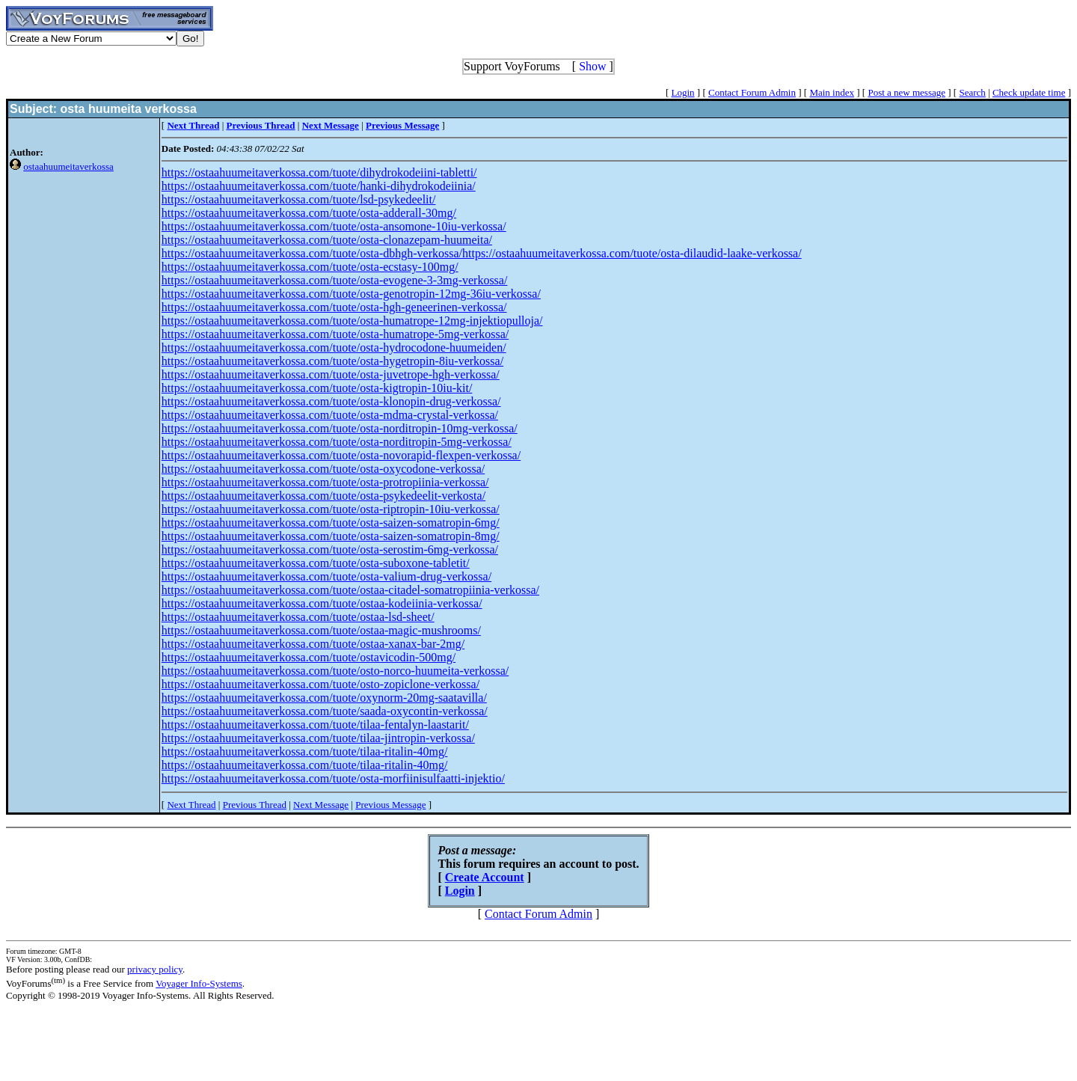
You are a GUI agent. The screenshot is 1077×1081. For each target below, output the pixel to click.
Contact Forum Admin (752, 92)
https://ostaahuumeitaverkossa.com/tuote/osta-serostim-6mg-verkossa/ (330, 549)
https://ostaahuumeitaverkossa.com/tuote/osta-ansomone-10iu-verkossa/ (334, 226)
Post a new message (906, 92)
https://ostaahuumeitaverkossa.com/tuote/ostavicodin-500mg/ (308, 657)
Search (972, 92)
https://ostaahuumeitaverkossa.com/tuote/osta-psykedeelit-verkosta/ (323, 495)
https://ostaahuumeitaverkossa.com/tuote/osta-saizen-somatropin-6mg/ (331, 522)
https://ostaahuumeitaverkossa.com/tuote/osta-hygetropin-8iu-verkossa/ (332, 361)
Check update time (1028, 92)
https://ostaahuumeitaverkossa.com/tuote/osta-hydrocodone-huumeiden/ (334, 347)
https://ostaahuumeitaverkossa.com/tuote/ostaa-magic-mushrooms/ (321, 630)
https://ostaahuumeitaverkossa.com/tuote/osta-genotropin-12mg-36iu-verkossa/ (351, 293)
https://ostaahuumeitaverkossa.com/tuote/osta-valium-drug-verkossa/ (326, 576)
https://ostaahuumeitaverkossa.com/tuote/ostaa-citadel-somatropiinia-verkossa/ (350, 590)
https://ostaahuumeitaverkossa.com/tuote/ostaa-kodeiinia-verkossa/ (322, 603)
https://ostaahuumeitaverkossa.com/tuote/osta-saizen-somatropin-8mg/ (331, 536)
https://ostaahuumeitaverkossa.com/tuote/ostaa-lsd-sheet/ (298, 616)
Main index (831, 92)
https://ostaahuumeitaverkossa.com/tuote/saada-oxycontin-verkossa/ (325, 711)
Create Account (484, 877)
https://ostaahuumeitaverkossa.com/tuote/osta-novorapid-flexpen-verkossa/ (341, 455)
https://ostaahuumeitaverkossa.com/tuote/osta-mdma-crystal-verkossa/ (330, 414)
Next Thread (191, 804)
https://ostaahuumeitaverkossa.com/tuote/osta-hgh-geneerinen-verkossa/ (334, 307)
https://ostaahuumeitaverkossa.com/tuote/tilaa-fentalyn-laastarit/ (315, 724)
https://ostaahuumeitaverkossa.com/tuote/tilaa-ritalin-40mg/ (305, 751)
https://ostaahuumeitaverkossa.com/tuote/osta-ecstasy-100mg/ (310, 266)
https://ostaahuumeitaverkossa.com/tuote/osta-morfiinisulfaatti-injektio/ (333, 778)
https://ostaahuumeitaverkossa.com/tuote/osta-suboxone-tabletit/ (316, 563)
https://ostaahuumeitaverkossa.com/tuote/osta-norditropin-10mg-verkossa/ (340, 428)
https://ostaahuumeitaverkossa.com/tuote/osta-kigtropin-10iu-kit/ (317, 388)
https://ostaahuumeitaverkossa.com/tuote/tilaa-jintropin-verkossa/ (318, 738)
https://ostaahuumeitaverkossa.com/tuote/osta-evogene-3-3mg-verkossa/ (335, 280)
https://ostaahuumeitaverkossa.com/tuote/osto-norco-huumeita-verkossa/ (335, 670)
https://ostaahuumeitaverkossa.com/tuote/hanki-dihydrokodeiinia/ (319, 186)
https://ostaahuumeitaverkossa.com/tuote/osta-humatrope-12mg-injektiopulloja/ (352, 320)
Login (683, 92)
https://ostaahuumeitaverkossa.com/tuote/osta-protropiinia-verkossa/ (325, 482)
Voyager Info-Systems (199, 983)
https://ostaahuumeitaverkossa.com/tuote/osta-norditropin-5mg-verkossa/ (337, 441)
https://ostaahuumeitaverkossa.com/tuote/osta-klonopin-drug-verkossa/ (331, 401)
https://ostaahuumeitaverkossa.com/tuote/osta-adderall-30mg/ (309, 212)
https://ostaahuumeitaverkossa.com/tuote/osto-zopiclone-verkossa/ (320, 684)
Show (592, 66)
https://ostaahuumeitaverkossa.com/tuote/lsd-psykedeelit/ (299, 199)
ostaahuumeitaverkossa (68, 166)
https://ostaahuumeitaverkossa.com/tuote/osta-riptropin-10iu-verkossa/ (331, 509)
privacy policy (154, 969)
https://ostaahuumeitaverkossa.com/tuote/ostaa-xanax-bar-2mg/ (313, 643)
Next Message (321, 804)
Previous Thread (254, 804)
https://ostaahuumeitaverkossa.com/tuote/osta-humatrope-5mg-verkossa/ (335, 334)
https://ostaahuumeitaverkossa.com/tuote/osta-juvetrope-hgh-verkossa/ (331, 374)
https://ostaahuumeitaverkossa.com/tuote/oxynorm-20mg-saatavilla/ (324, 697)
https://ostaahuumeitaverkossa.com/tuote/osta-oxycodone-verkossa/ (323, 468)
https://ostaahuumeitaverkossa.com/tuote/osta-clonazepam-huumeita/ (327, 239)
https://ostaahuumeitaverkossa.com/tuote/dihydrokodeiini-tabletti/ (319, 172)
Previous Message (390, 804)
